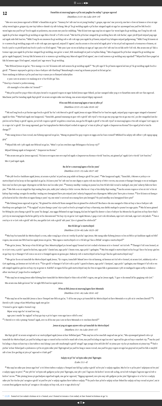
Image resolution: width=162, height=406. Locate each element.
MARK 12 (80, 3)
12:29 (7, 396)
